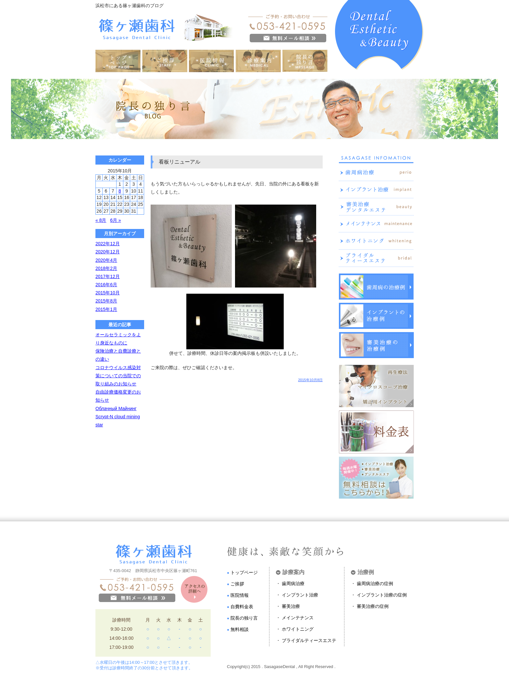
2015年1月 (106, 309)
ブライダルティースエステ (309, 640)
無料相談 (239, 629)
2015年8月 (106, 300)
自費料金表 (241, 606)
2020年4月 (106, 260)
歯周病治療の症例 (375, 583)
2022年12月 (107, 243)
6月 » (115, 220)
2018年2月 (106, 268)
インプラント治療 (300, 594)
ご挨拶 (237, 583)
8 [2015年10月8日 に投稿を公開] (119, 191)
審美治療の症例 (373, 606)
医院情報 (239, 595)
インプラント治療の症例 (382, 594)
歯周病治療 (293, 583)
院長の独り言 (244, 618)
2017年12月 (107, 276)
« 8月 (100, 220)
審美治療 (291, 606)
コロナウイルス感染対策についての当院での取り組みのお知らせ (118, 375)
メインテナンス (298, 617)
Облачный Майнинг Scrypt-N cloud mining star (117, 416)
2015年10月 (107, 292)
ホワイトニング (298, 629)
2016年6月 (106, 284)
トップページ (244, 572)
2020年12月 (107, 251)
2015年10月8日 (310, 380)
